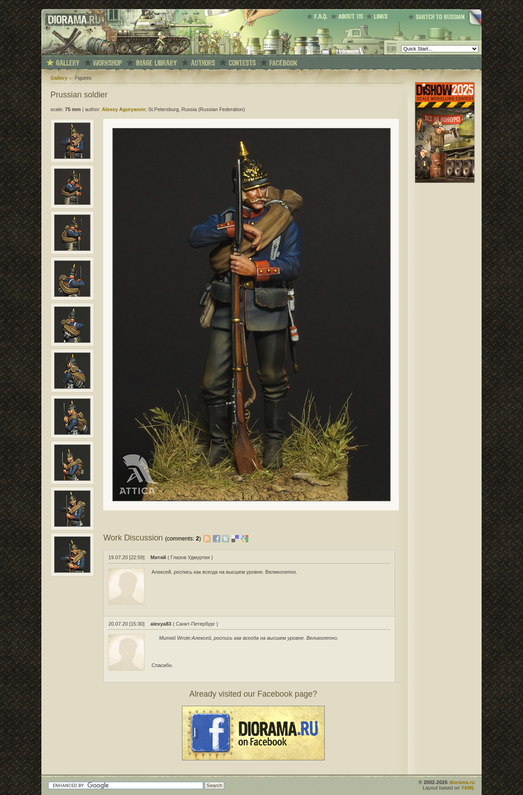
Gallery (58, 78)
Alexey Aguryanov (124, 109)
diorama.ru (462, 782)
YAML (468, 787)
